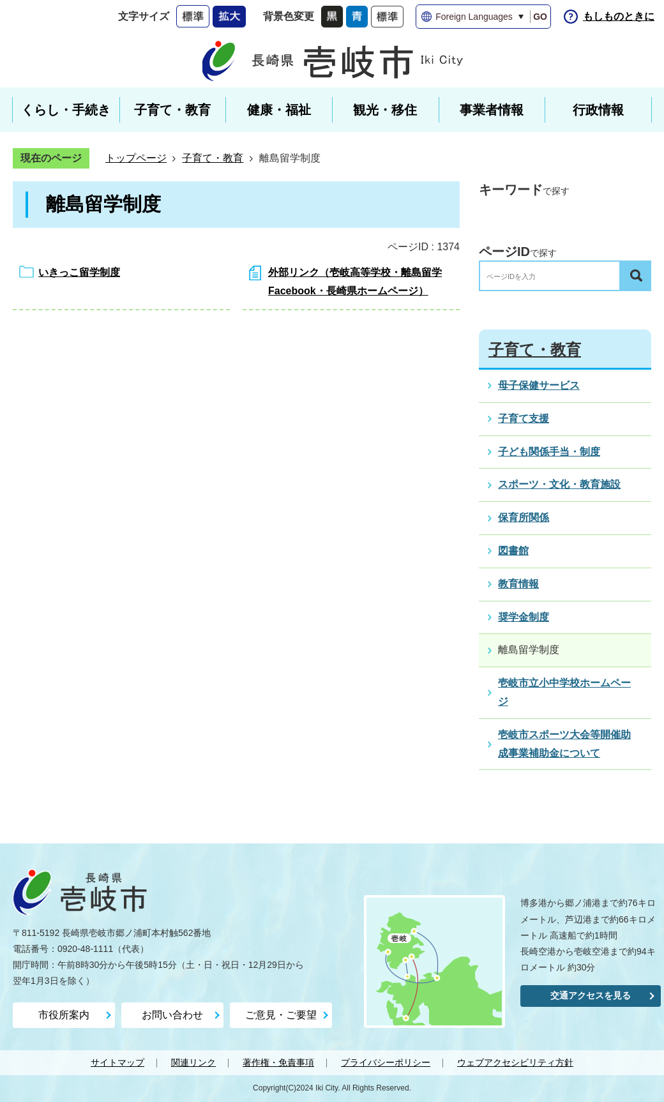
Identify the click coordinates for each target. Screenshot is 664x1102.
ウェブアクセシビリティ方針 (515, 1062)
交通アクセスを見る (590, 995)
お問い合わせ (172, 1014)
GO (540, 16)
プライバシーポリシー (385, 1062)
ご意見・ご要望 (281, 1014)
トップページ (136, 158)
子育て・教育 (212, 158)
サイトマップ (117, 1062)
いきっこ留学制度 (79, 272)
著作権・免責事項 (278, 1062)
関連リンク (193, 1062)
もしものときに (618, 16)
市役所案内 (63, 1014)
